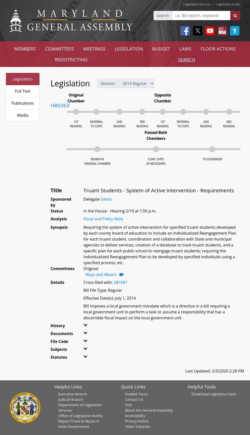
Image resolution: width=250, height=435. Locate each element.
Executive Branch (72, 393)
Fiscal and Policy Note (103, 219)
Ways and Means (101, 274)
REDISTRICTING (71, 59)
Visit (128, 404)
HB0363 (60, 105)
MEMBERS (25, 49)
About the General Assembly (149, 410)
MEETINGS (94, 49)
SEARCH (186, 59)
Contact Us (134, 399)
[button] (88, 327)
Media (22, 115)
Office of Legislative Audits (80, 415)
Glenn (106, 199)
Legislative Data (223, 393)
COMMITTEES (59, 49)
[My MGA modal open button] (221, 30)
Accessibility (135, 415)
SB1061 (121, 282)
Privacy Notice (137, 421)
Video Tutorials (137, 426)
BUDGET (161, 49)
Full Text (22, 91)
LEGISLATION (129, 49)
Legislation (23, 79)
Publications (23, 103)
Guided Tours (136, 393)
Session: (107, 83)
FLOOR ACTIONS (218, 49)
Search (163, 15)
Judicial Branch (70, 399)
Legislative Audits (228, 4)
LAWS (185, 49)
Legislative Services (197, 4)
